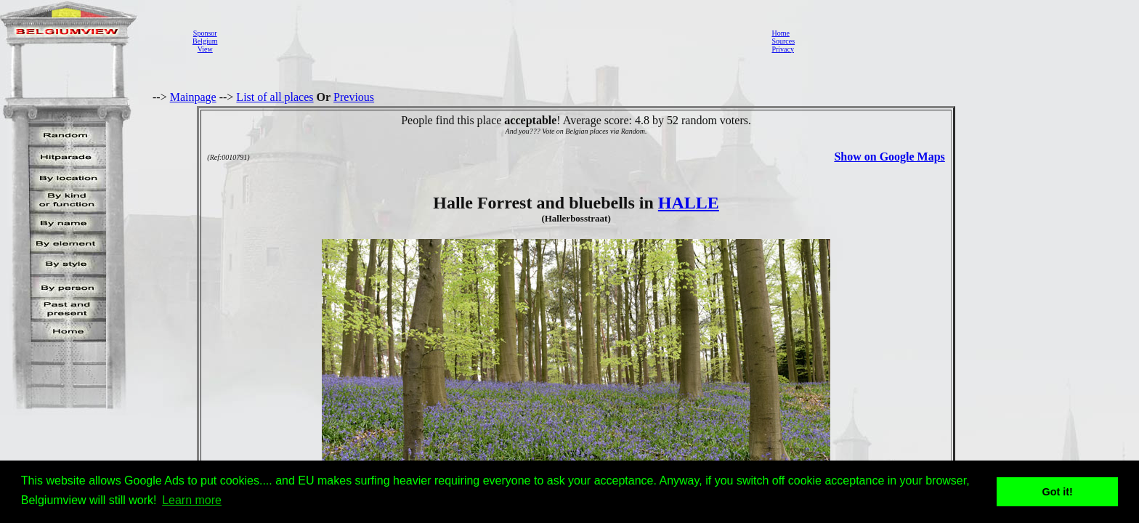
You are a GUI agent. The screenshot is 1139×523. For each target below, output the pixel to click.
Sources (783, 41)
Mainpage (193, 97)
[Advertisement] (490, 40)
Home (780, 33)
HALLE (688, 202)
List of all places (274, 97)
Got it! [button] (1057, 492)
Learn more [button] (192, 500)
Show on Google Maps (889, 156)
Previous (353, 97)
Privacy (782, 49)
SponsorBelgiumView (204, 41)
